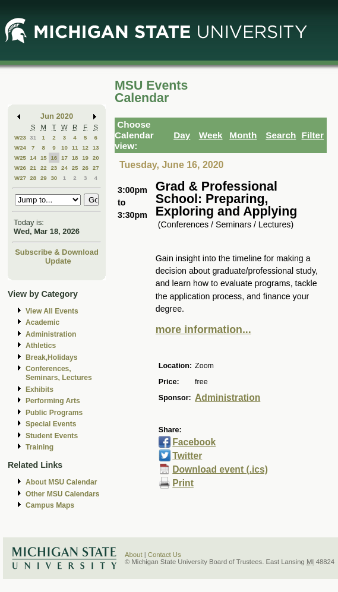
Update (58, 261)
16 (53, 157)
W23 (20, 137)
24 (64, 167)
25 (75, 167)
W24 (20, 147)
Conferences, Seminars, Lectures (59, 373)
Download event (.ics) (220, 469)
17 (64, 157)
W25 (20, 157)
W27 (20, 178)
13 (96, 147)
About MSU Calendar (61, 482)
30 (53, 178)
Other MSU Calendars (63, 494)
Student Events (52, 436)
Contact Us (164, 554)
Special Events (51, 424)
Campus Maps (50, 505)
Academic (42, 322)
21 (33, 167)
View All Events (52, 311)
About (134, 554)
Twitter (187, 456)
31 (33, 137)
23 (53, 167)
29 (43, 178)
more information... (203, 329)
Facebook (194, 442)
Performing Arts (53, 401)
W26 (20, 167)
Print (183, 483)
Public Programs (54, 413)
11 (75, 147)
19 (85, 157)
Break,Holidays (52, 357)
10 (64, 147)
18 (75, 157)
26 (85, 167)
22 (43, 167)
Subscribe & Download (57, 252)
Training (39, 447)
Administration (51, 334)
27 (96, 167)
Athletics (41, 345)
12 (85, 147)
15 (43, 157)
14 (33, 157)
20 (96, 157)
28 (33, 178)
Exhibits (39, 389)
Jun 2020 (56, 116)
